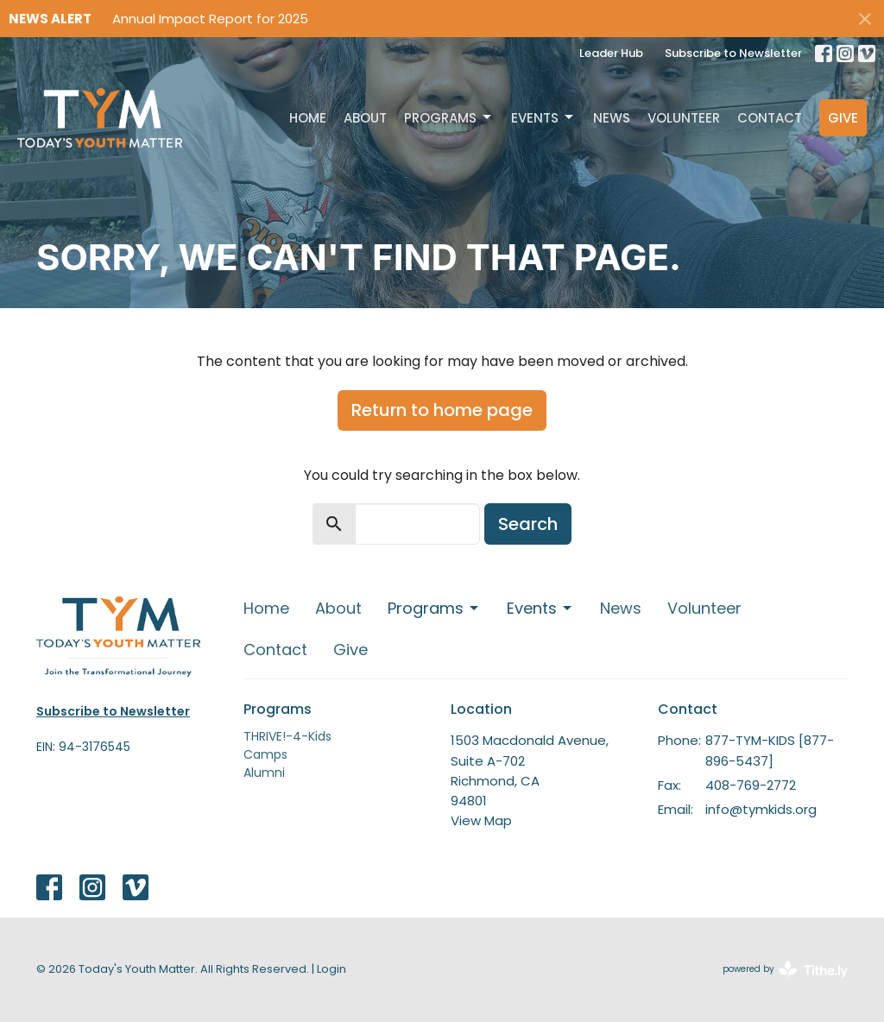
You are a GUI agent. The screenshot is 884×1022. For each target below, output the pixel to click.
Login (331, 969)
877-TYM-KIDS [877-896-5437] (769, 750)
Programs (449, 118)
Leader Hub (611, 53)
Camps (265, 754)
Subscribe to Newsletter (733, 53)
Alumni (264, 772)
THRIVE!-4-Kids (287, 736)
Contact (769, 118)
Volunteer (683, 118)
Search (528, 524)
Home (307, 118)
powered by (785, 970)
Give (843, 118)
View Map (481, 820)
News (611, 118)
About (365, 118)
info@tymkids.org (761, 809)
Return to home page (442, 410)
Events (543, 118)
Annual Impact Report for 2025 (210, 18)
